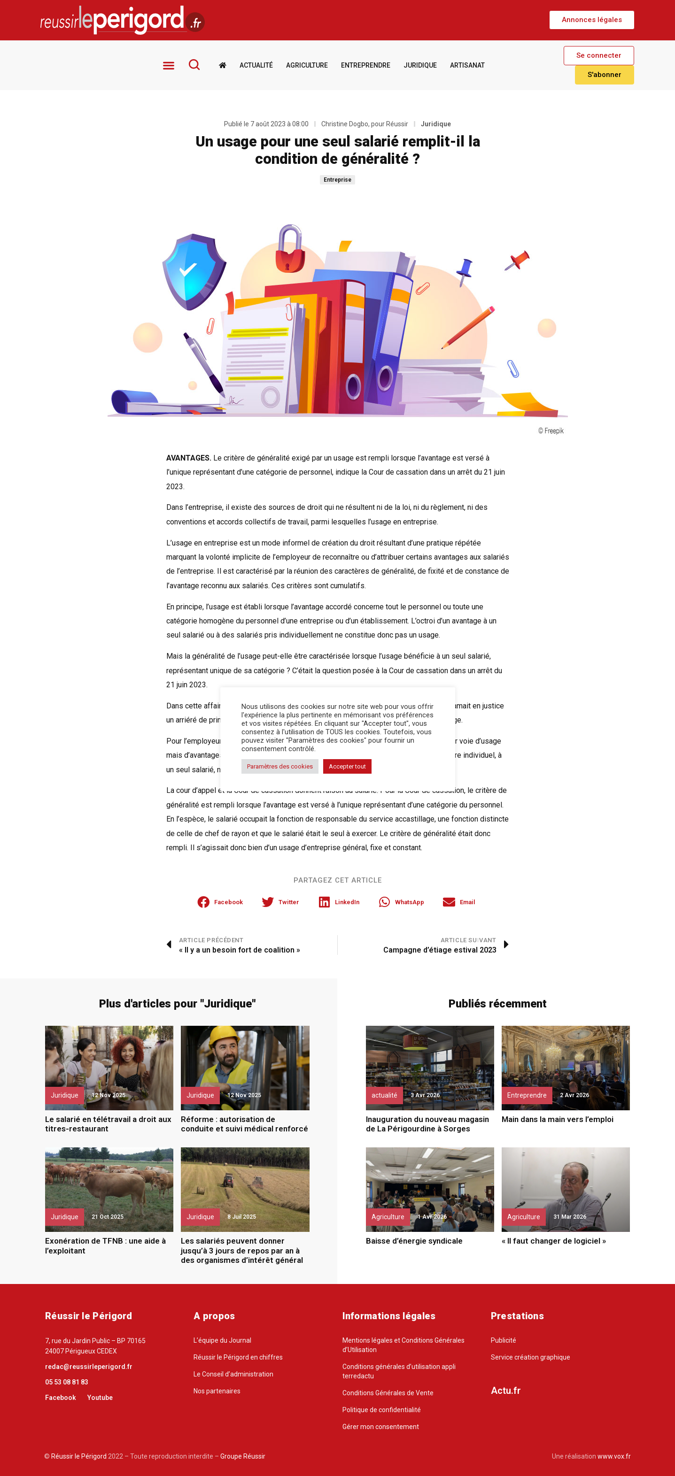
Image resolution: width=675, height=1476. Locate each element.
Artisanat (467, 65)
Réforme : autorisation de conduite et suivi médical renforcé (244, 1123)
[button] (592, 20)
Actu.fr (506, 1390)
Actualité (255, 65)
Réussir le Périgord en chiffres (238, 1357)
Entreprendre (365, 65)
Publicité (503, 1340)
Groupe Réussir (242, 1456)
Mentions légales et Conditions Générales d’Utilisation (403, 1344)
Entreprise (337, 180)
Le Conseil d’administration (233, 1373)
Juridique (419, 65)
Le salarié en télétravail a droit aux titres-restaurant (108, 1123)
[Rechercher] (194, 64)
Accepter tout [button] (347, 766)
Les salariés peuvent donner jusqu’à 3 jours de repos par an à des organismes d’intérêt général (242, 1250)
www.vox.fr (614, 1456)
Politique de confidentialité (381, 1409)
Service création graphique (530, 1357)
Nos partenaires (217, 1390)
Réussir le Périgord (78, 1456)
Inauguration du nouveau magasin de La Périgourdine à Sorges (427, 1123)
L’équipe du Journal (222, 1340)
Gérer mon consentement (380, 1426)
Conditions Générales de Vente (388, 1392)
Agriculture (306, 65)
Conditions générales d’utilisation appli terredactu (399, 1370)
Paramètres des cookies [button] (280, 766)
